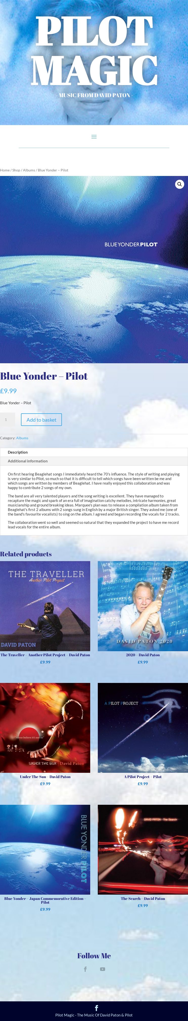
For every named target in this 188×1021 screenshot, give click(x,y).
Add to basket (41, 420)
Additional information (28, 461)
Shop (16, 170)
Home (5, 170)
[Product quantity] (7, 420)
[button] (179, 184)
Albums (29, 170)
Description (18, 452)
